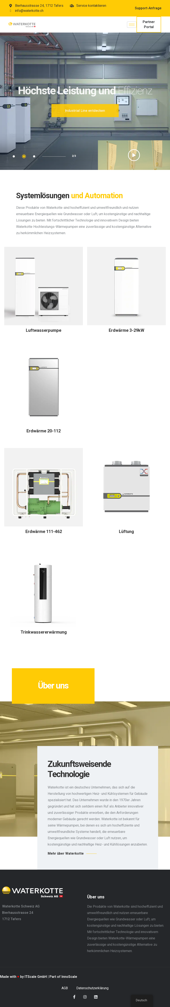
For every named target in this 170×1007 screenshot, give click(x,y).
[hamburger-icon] (132, 25)
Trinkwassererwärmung (44, 632)
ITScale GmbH (36, 976)
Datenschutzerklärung (92, 988)
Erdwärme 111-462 (43, 532)
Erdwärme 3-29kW (126, 330)
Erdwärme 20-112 (43, 431)
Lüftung (126, 532)
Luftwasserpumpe (43, 330)
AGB (64, 988)
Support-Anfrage (148, 8)
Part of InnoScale (63, 976)
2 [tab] (24, 156)
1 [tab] (14, 156)
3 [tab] (34, 156)
